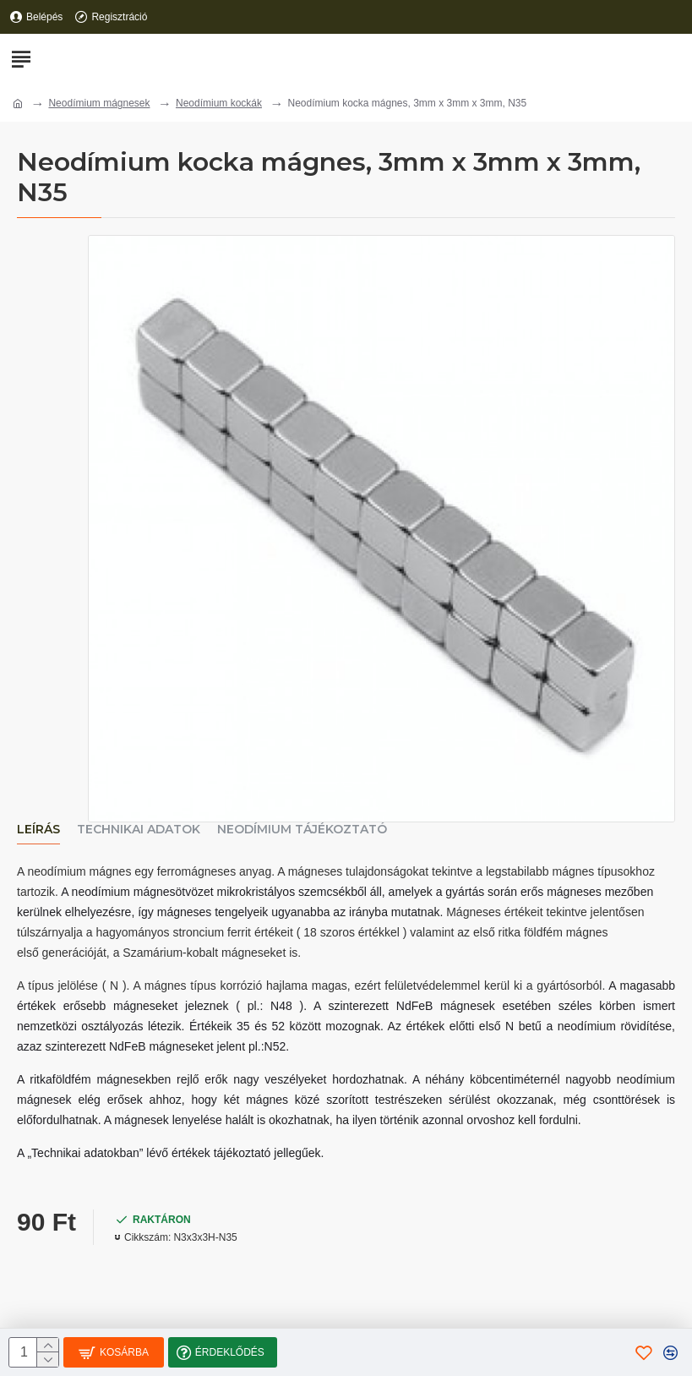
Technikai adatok (138, 829)
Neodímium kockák (219, 103)
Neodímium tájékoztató (302, 829)
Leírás (38, 829)
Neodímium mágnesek (99, 103)
